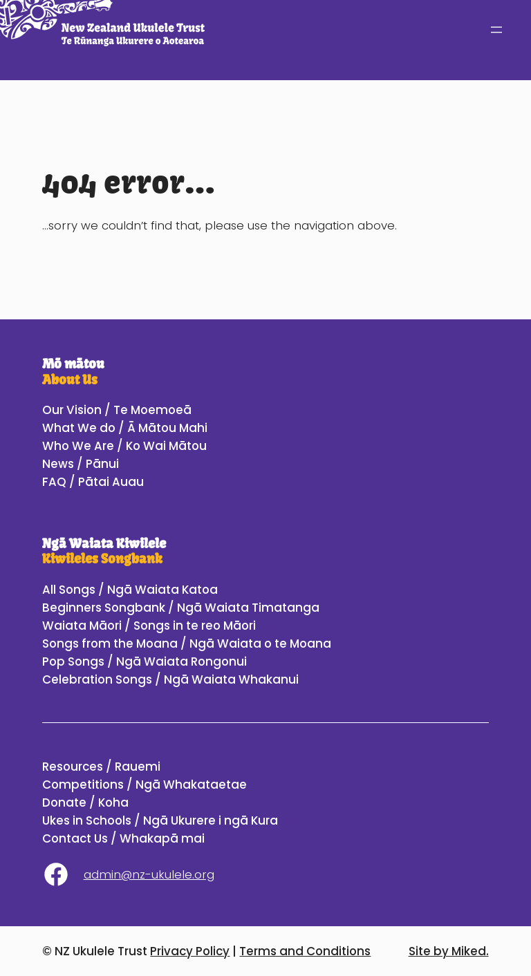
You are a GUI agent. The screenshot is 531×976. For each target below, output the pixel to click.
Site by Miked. (449, 951)
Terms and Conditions (305, 951)
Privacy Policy (190, 951)
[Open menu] (496, 29)
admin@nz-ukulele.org (149, 874)
